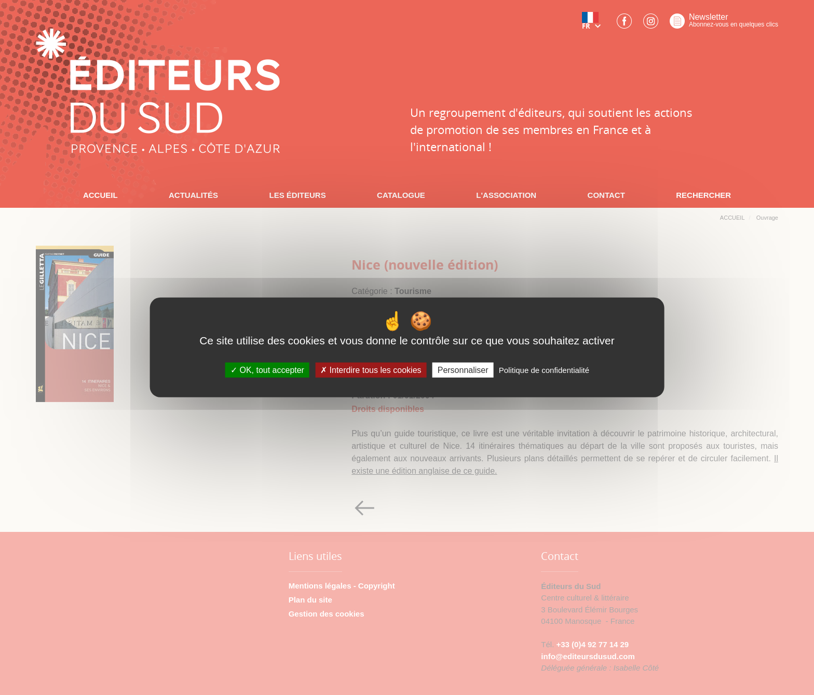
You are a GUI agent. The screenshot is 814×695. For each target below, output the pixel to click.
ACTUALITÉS (193, 195)
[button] (593, 24)
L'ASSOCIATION (506, 195)
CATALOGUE (401, 195)
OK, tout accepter (267, 370)
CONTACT (606, 195)
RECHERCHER (703, 195)
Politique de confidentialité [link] (544, 370)
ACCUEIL (100, 195)
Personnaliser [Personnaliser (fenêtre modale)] (463, 370)
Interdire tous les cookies (370, 370)
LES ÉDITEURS (297, 195)
